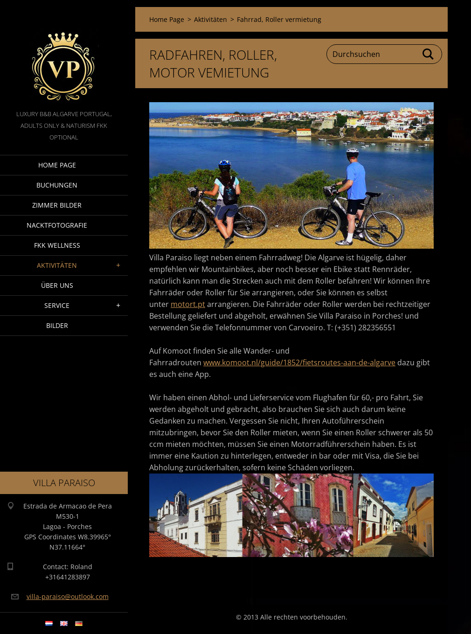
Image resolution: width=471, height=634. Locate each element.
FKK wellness (57, 245)
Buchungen (56, 185)
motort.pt (188, 304)
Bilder (57, 325)
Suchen (429, 54)
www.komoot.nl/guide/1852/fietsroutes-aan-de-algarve (299, 362)
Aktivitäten (57, 265)
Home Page (57, 164)
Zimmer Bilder (57, 205)
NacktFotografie (57, 225)
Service (56, 305)
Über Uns (57, 285)
